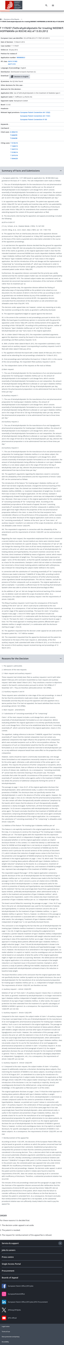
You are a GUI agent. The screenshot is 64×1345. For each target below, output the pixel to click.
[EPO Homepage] (13, 5)
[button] (32, 171)
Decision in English (19, 76)
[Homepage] (1, 19)
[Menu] (53, 5)
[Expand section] (60, 1243)
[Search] (46, 5)
